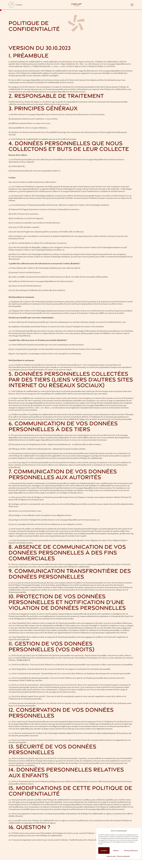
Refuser (116, 850)
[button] (132, 5)
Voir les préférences (131, 850)
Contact (19, 4)
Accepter (104, 850)
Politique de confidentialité (123, 856)
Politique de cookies (111, 856)
